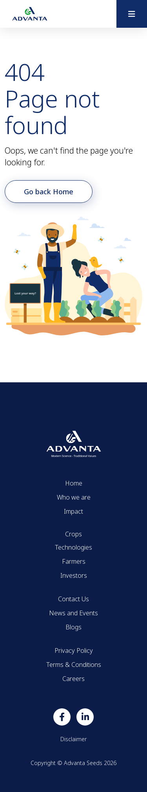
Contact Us (73, 599)
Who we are (74, 497)
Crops (73, 534)
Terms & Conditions (73, 664)
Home (73, 483)
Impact (73, 511)
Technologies (73, 547)
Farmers (73, 561)
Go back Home (48, 191)
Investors (73, 575)
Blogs (73, 627)
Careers (73, 678)
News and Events (73, 613)
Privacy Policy (73, 650)
